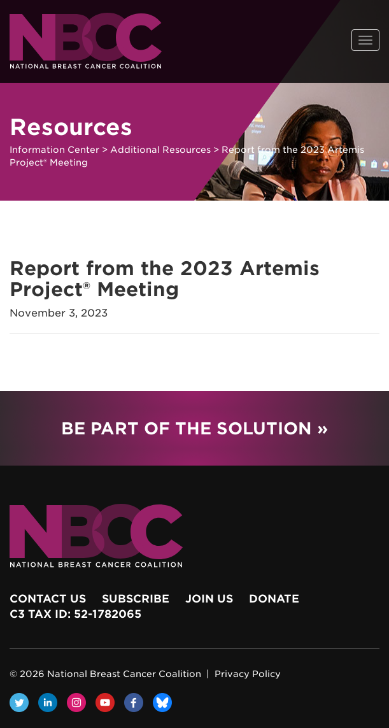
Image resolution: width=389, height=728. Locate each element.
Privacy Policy (248, 674)
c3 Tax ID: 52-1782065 (75, 614)
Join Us (209, 598)
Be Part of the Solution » (194, 428)
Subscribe (135, 598)
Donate (274, 598)
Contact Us (48, 598)
